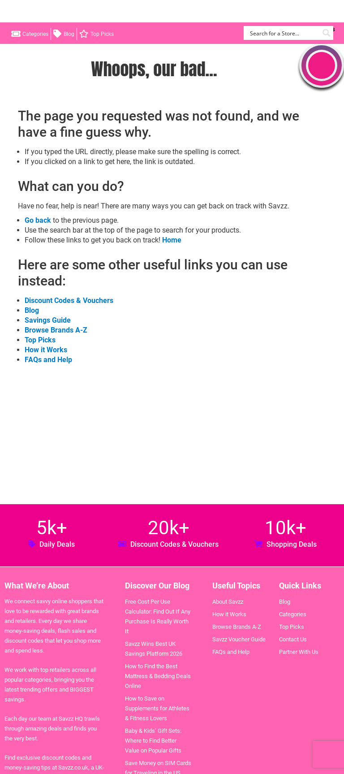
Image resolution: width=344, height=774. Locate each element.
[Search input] (283, 33)
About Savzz (227, 601)
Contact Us (293, 639)
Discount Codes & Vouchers (69, 300)
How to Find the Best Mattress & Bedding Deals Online (158, 676)
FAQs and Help (48, 359)
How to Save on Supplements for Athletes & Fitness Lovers (157, 708)
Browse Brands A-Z (56, 330)
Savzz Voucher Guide (239, 639)
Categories (35, 34)
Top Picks (102, 34)
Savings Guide (48, 320)
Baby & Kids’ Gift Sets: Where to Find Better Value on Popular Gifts (153, 740)
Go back (38, 220)
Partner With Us (298, 652)
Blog (69, 34)
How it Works (46, 350)
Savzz (54, 11)
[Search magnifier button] (326, 33)
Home (171, 240)
